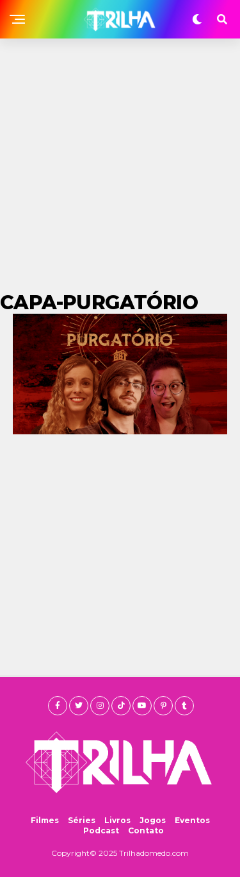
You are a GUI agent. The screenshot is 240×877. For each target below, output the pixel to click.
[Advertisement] (120, 165)
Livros (117, 820)
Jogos (153, 820)
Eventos (192, 820)
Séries (81, 820)
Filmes (45, 820)
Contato (146, 830)
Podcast (101, 830)
